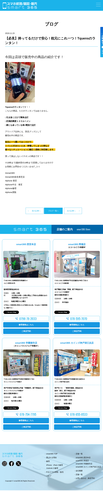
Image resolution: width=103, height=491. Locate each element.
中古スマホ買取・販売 (55, 473)
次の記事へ (76, 211)
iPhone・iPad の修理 (54, 466)
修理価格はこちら (26, 325)
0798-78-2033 (28, 319)
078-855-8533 (78, 414)
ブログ (48, 477)
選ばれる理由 (51, 458)
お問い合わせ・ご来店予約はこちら (100, 47)
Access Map (12, 313)
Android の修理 (52, 469)
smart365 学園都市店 (84, 464)
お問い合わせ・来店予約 (85, 479)
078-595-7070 (78, 319)
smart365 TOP (51, 454)
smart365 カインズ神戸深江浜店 (88, 467)
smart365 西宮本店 (83, 458)
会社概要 (79, 471)
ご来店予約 (26, 331)
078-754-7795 (28, 414)
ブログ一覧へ (51, 211)
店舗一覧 (79, 454)
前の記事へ (26, 211)
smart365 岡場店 (82, 461)
